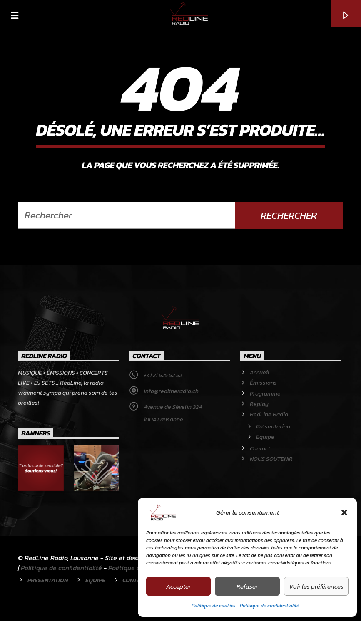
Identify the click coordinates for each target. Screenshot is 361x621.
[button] (344, 512)
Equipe (265, 437)
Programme (265, 393)
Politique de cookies (214, 605)
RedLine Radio (269, 414)
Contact (260, 448)
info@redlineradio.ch (171, 391)
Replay (259, 404)
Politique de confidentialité (269, 605)
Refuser (247, 586)
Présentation (273, 426)
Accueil (259, 372)
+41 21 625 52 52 (163, 375)
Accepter (178, 586)
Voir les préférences (316, 586)
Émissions (263, 383)
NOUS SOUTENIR (271, 459)
